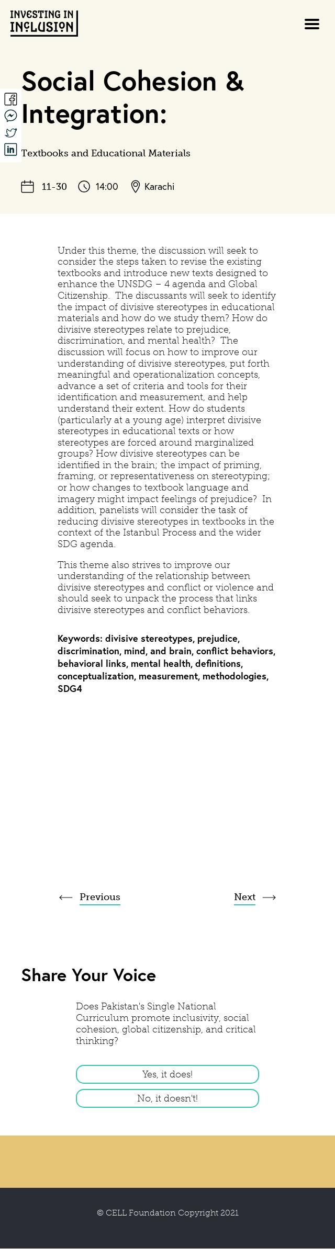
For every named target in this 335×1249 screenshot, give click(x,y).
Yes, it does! (167, 1074)
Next (244, 897)
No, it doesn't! (167, 1098)
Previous (100, 897)
